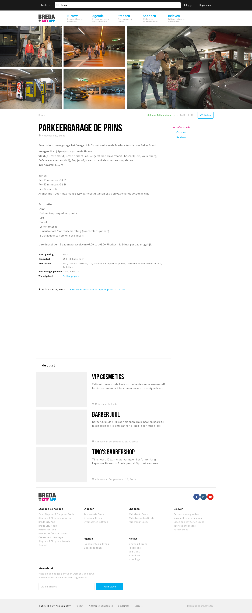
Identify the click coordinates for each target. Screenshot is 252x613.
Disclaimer (123, 605)
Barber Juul (106, 414)
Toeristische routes (185, 525)
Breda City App (46, 521)
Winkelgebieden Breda (141, 518)
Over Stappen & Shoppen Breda (56, 514)
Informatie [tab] (183, 127)
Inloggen (188, 5)
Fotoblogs (134, 559)
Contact (42, 545)
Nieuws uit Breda (138, 543)
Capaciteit (44, 258)
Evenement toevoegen (51, 537)
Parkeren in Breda (139, 521)
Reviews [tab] (181, 137)
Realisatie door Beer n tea (200, 605)
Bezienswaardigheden (186, 514)
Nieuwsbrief (45, 568)
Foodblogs (135, 547)
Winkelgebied (45, 276)
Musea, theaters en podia (188, 518)
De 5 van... (134, 551)
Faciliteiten (44, 263)
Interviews (135, 555)
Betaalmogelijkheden (50, 271)
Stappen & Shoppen (50, 508)
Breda (45, 5)
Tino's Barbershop (113, 452)
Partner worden (47, 529)
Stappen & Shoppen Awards (54, 541)
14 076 (121, 289)
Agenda (88, 538)
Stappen (89, 508)
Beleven (178, 508)
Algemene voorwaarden (101, 605)
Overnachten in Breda (96, 521)
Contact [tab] (181, 132)
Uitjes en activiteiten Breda (189, 521)
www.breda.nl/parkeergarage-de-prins (91, 289)
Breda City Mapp (47, 525)
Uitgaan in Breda (93, 518)
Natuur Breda (181, 529)
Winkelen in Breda (139, 514)
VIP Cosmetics (108, 376)
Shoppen (134, 508)
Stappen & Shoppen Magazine (55, 518)
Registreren (205, 5)
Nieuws (133, 538)
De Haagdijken (71, 276)
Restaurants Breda (94, 514)
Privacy (79, 605)
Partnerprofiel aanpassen (52, 533)
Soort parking (46, 254)
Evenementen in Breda (96, 543)
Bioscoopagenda (93, 547)
